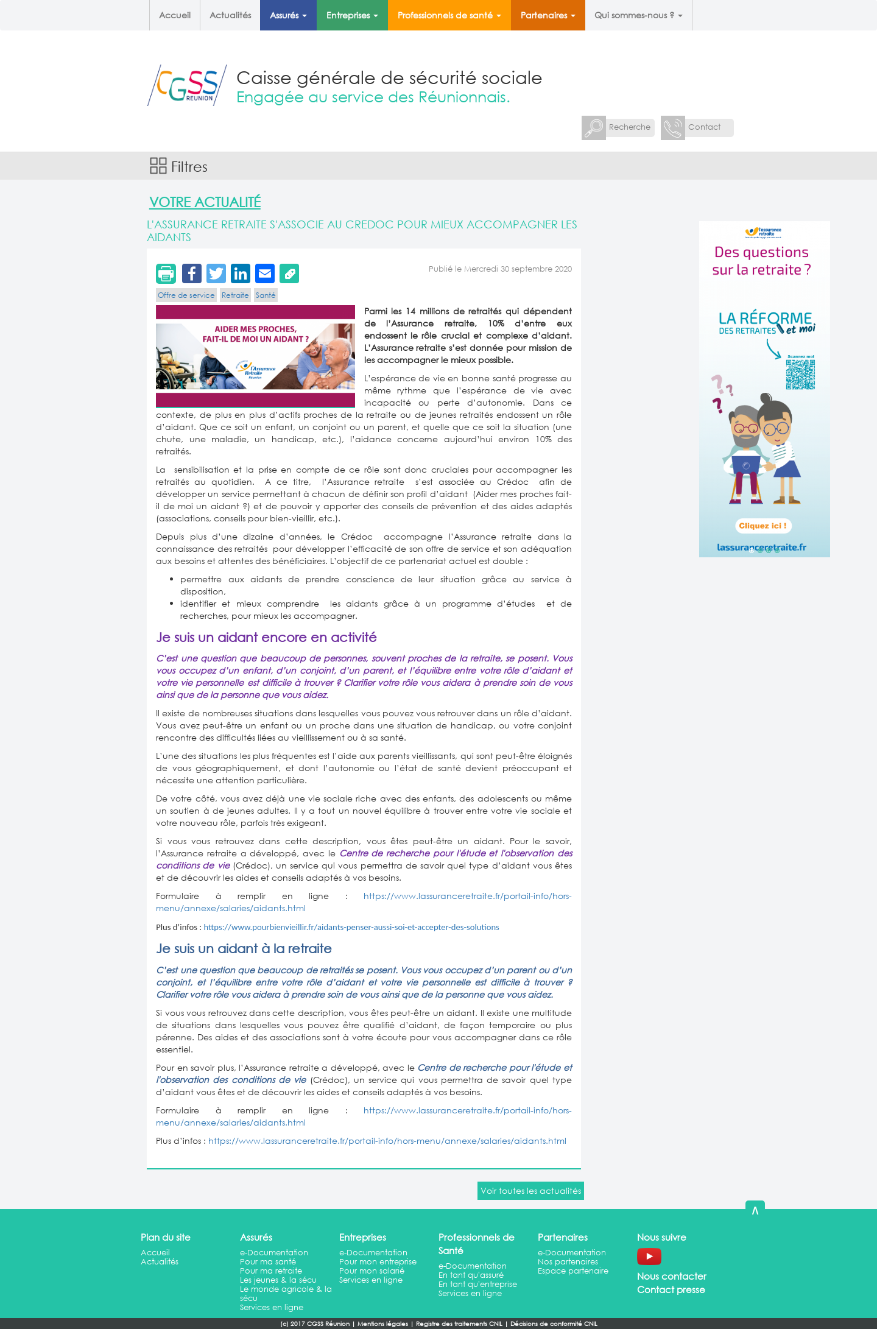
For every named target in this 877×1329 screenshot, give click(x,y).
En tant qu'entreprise (477, 1284)
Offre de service (186, 295)
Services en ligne (271, 1307)
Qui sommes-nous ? (638, 15)
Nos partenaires (568, 1262)
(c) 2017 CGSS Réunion (315, 1323)
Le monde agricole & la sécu (286, 1293)
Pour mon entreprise (378, 1262)
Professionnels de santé (449, 15)
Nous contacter (671, 1276)
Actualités (230, 15)
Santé (266, 295)
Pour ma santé (268, 1262)
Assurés (288, 15)
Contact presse (671, 1289)
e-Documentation (274, 1252)
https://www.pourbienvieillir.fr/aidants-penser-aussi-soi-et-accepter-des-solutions (351, 927)
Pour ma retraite (271, 1271)
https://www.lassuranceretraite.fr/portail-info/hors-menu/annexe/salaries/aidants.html (387, 1140)
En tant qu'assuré (471, 1275)
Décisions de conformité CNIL (553, 1323)
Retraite (235, 295)
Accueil (175, 15)
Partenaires (548, 15)
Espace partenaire (573, 1271)
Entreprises (352, 15)
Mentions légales (382, 1323)
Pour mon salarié (371, 1271)
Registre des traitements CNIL (459, 1323)
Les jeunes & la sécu (278, 1280)
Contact (704, 127)
